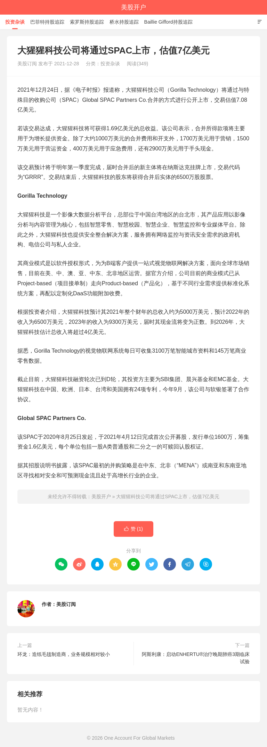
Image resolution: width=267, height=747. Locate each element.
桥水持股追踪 (124, 22)
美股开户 (133, 7)
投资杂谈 (15, 22)
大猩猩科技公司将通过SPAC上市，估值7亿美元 (167, 496)
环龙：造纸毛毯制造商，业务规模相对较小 (63, 654)
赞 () (133, 529)
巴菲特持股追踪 (47, 22)
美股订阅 (66, 604)
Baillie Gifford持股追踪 (168, 22)
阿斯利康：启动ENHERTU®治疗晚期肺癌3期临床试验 (196, 657)
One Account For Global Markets (139, 738)
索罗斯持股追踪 (87, 22)
